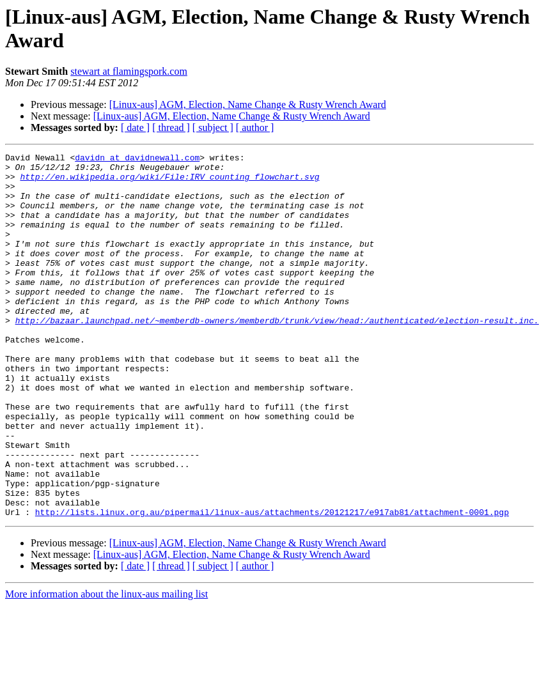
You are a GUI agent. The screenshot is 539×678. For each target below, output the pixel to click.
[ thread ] (171, 127)
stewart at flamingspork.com (128, 71)
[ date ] (135, 127)
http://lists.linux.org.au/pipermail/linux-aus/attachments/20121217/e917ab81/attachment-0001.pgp (272, 584)
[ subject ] (212, 127)
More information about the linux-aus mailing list (106, 666)
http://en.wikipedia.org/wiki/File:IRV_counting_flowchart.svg (169, 182)
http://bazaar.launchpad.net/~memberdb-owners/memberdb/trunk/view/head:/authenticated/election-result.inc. (277, 354)
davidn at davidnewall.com (137, 159)
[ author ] (255, 127)
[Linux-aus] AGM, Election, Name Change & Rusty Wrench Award (247, 104)
